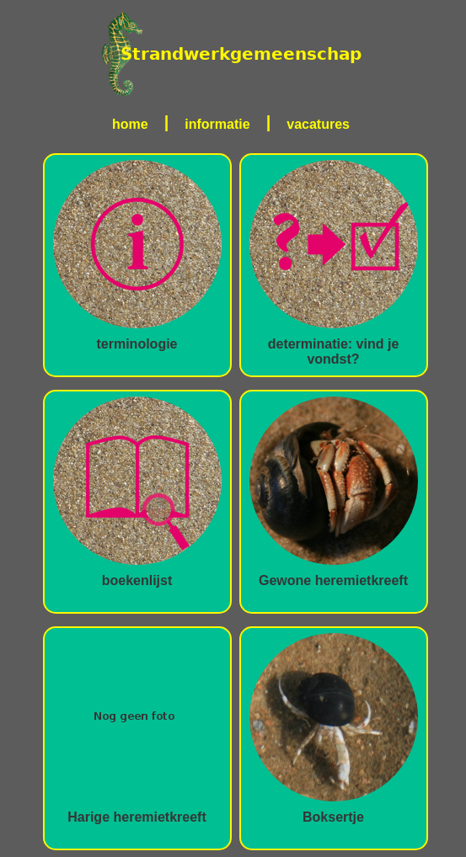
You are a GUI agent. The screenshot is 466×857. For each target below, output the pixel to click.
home (130, 124)
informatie (217, 124)
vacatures (318, 124)
